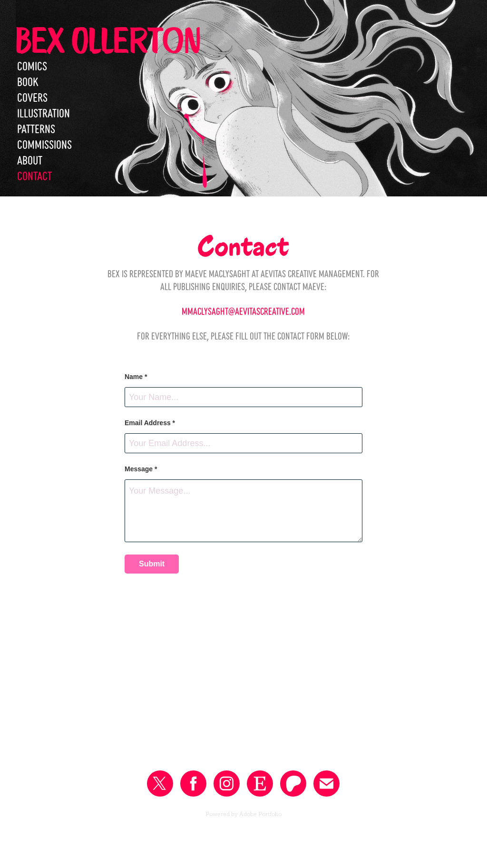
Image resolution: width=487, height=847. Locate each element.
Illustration (43, 112)
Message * (141, 469)
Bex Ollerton (108, 40)
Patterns (36, 128)
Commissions (44, 144)
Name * (136, 376)
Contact (34, 175)
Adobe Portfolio (260, 814)
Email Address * (150, 422)
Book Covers (32, 89)
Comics (32, 65)
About (29, 159)
